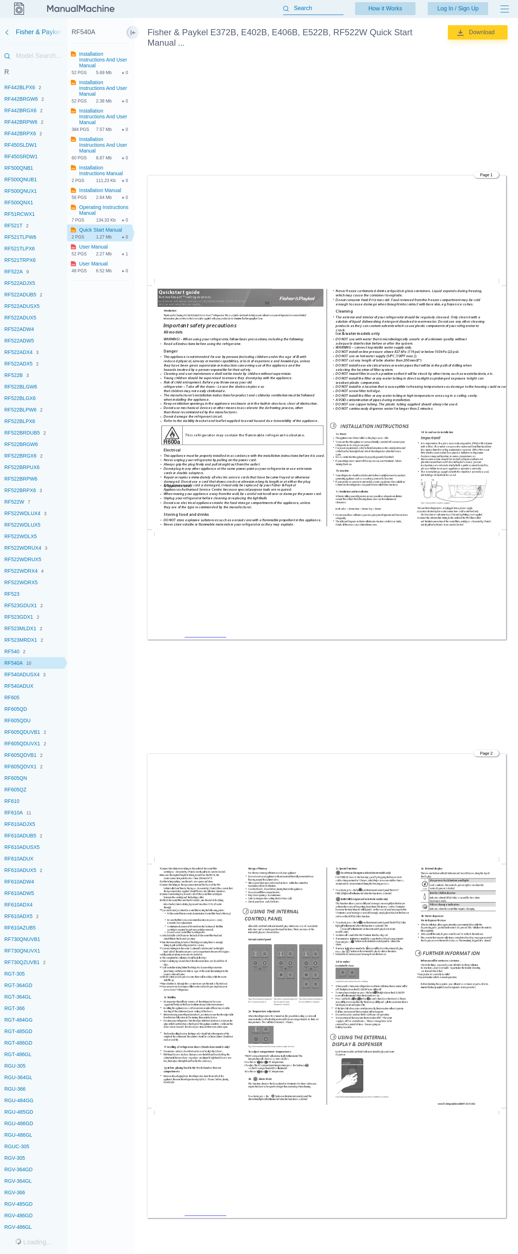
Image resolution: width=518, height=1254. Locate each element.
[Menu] (504, 9)
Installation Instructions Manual (101, 170)
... (181, 42)
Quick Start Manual (100, 230)
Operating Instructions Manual (103, 210)
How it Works (385, 8)
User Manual (93, 247)
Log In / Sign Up (458, 8)
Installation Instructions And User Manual (103, 59)
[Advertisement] (326, 113)
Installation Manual (100, 190)
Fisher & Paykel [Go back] (19, 32)
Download (482, 32)
